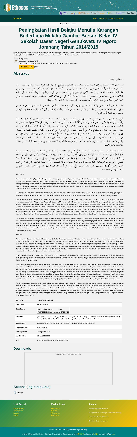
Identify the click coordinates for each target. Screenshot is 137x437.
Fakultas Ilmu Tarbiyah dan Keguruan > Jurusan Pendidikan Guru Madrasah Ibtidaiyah (66, 323)
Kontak (16, 415)
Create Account (71, 24)
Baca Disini (26, 67)
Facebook (55, 408)
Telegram (55, 415)
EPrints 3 (81, 434)
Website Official (19, 408)
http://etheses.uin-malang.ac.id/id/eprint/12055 (52, 340)
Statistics (112, 18)
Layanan (16, 413)
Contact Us (103, 18)
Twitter (54, 411)
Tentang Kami (18, 411)
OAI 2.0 (95, 434)
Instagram (55, 413)
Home (95, 18)
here (113, 434)
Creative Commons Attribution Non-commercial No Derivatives (56, 63)
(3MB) (28, 67)
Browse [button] (119, 18)
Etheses (18, 18)
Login (62, 24)
